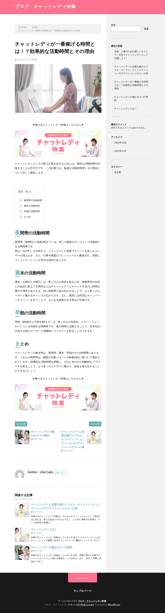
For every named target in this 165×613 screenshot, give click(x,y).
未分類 (34, 59)
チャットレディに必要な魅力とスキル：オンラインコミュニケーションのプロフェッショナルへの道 (72, 439)
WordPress (114, 604)
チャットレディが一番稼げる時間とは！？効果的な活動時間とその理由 (131, 85)
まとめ (25, 217)
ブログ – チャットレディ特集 (45, 6)
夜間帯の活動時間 (30, 200)
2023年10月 (120, 142)
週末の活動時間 (29, 206)
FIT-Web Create (85, 604)
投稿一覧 (59, 472)
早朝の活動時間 (29, 211)
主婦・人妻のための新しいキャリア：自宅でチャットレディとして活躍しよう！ (131, 54)
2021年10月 (120, 151)
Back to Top (82, 578)
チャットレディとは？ (44, 529)
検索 (113, 25)
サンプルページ (83, 590)
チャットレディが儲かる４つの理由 (51, 547)
